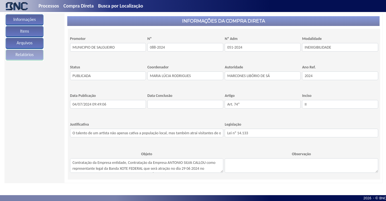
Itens (24, 31)
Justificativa (79, 124)
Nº (149, 38)
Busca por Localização (120, 6)
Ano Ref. (309, 67)
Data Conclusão (159, 95)
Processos (49, 6)
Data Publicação (83, 95)
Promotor (78, 38)
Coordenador (158, 67)
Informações (24, 19)
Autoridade (234, 67)
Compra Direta (78, 6)
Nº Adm (231, 38)
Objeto (146, 154)
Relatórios (24, 54)
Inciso (306, 95)
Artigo (230, 95)
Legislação (233, 124)
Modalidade (312, 38)
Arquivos (25, 43)
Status (75, 67)
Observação (301, 154)
